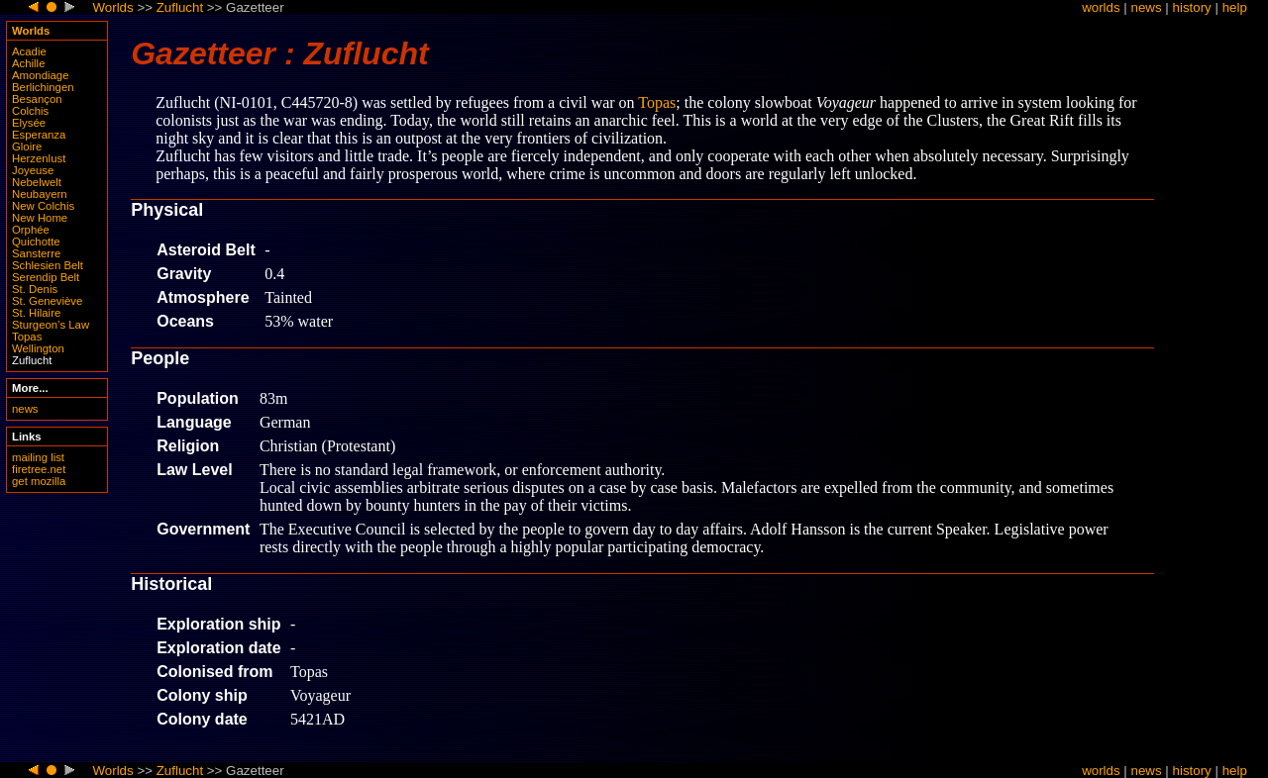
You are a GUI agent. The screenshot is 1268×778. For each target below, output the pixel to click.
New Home (39, 218)
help (1234, 7)
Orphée (31, 230)
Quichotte (36, 241)
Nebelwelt (36, 182)
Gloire (27, 146)
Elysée (29, 123)
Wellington (38, 348)
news (1146, 7)
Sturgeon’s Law (50, 325)
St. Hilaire (36, 313)
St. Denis (34, 289)
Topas (27, 336)
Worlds (112, 7)
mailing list (38, 457)
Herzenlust (38, 158)
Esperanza (38, 135)
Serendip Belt (45, 277)
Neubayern (39, 194)
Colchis (30, 111)
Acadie (29, 51)
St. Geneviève (47, 301)
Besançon (37, 99)
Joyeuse (32, 170)
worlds (1101, 7)
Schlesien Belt (47, 265)
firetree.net (38, 469)
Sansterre (36, 253)
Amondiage (40, 75)
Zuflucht (180, 7)
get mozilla (38, 481)
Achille (28, 63)
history (1192, 7)
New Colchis (43, 206)
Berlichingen (43, 87)
